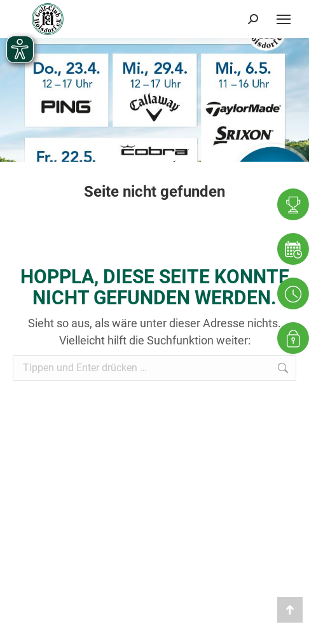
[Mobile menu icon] (283, 19)
